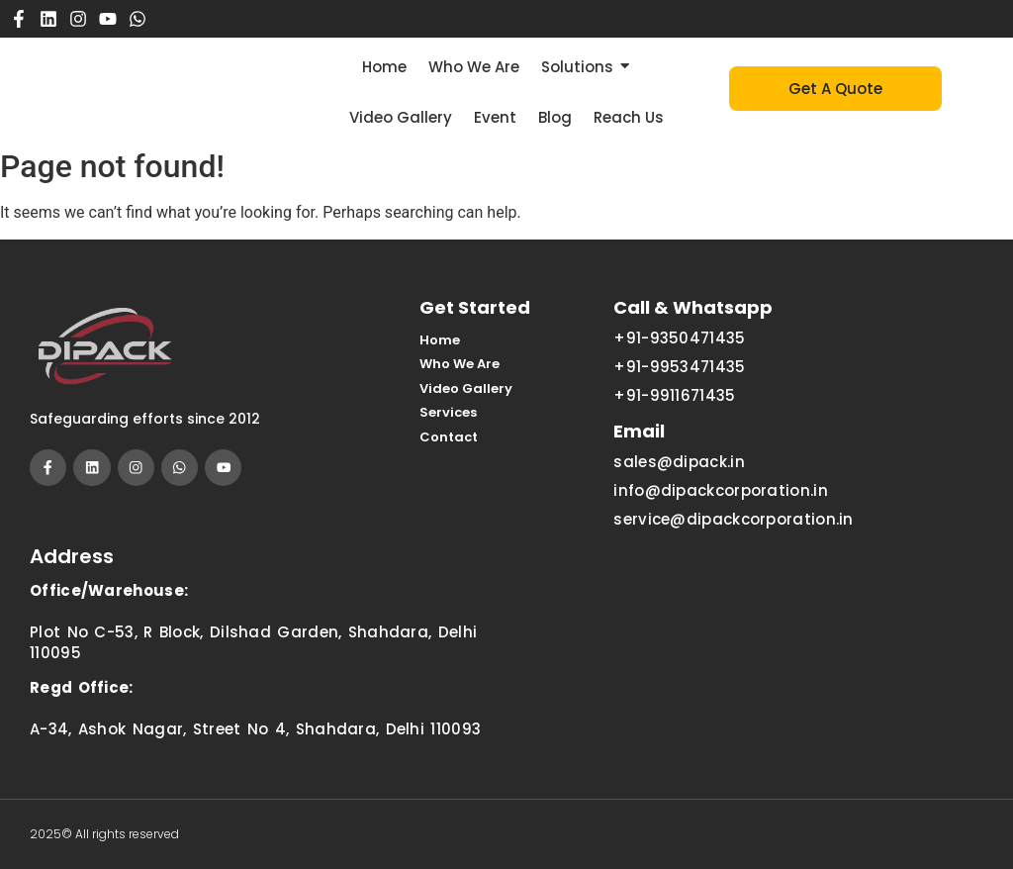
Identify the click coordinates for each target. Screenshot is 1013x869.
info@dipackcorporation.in (720, 490)
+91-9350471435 (679, 338)
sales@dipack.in (679, 461)
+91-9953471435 (679, 366)
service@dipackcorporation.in (733, 519)
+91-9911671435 (674, 395)
